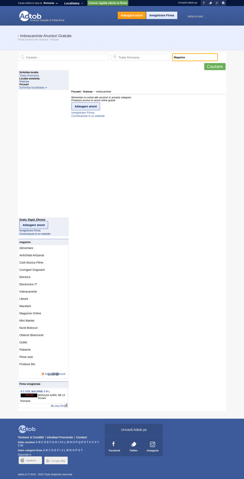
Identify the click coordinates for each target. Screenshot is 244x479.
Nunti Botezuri (28, 327)
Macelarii (25, 306)
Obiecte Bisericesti (31, 335)
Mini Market (26, 320)
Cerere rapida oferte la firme (107, 3)
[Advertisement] (146, 79)
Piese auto (26, 357)
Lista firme (60, 405)
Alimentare (26, 248)
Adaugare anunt (132, 15)
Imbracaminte (28, 291)
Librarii (23, 298)
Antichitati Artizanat (31, 255)
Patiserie (25, 349)
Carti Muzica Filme (31, 262)
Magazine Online (30, 313)
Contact (81, 437)
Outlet (23, 342)
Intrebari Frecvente (60, 437)
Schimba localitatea (32, 87)
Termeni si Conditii (31, 437)
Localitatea (71, 3)
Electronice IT (28, 284)
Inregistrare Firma (161, 15)
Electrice (25, 277)
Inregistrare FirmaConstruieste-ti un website (88, 114)
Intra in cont (195, 16)
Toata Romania (29, 75)
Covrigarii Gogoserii (32, 269)
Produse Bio (27, 364)
